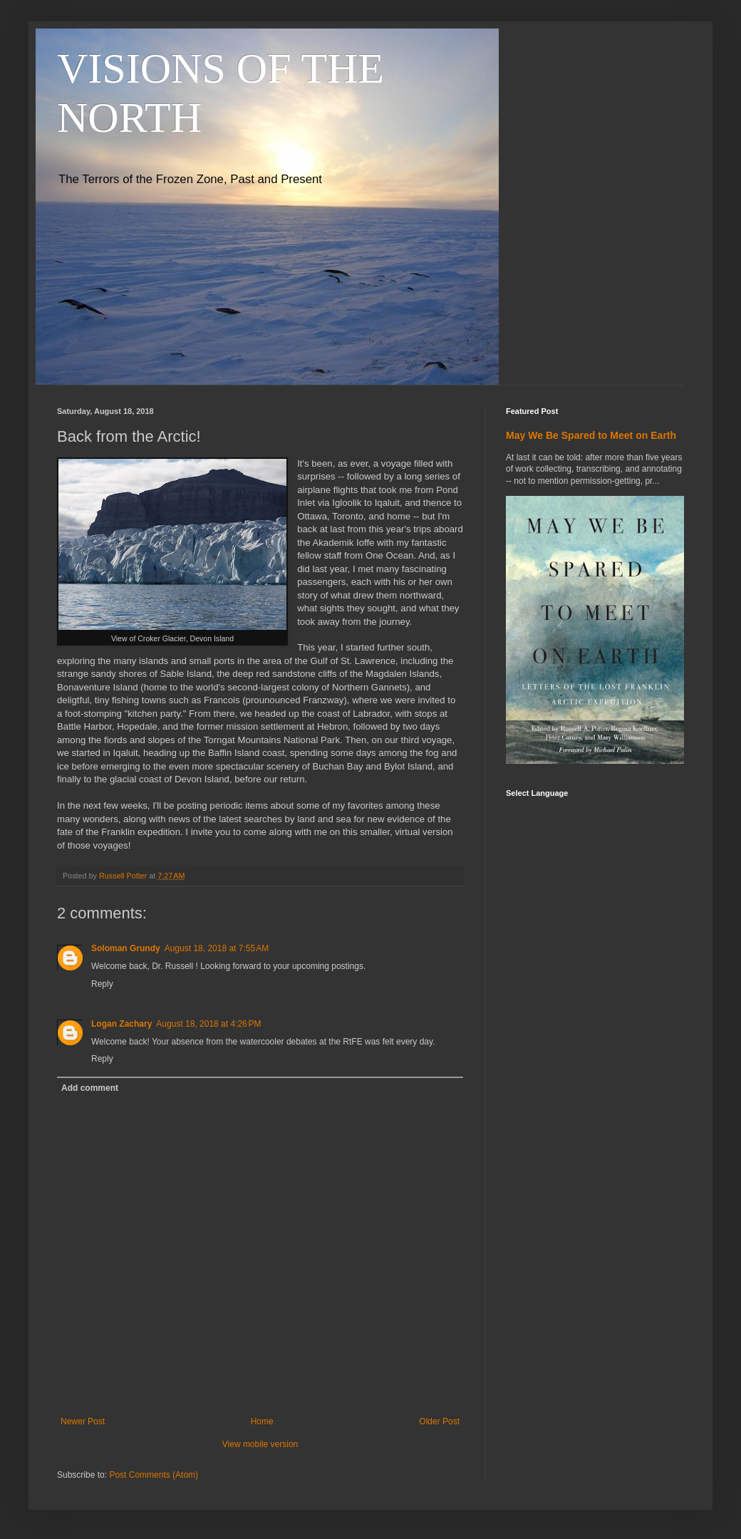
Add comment (89, 1088)
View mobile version (260, 1444)
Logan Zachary (121, 1024)
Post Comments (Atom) (153, 1475)
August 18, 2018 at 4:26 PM (208, 1024)
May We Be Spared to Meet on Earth (591, 435)
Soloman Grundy (125, 948)
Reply (102, 984)
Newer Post (83, 1421)
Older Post (439, 1421)
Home (262, 1421)
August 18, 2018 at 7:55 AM (217, 948)
